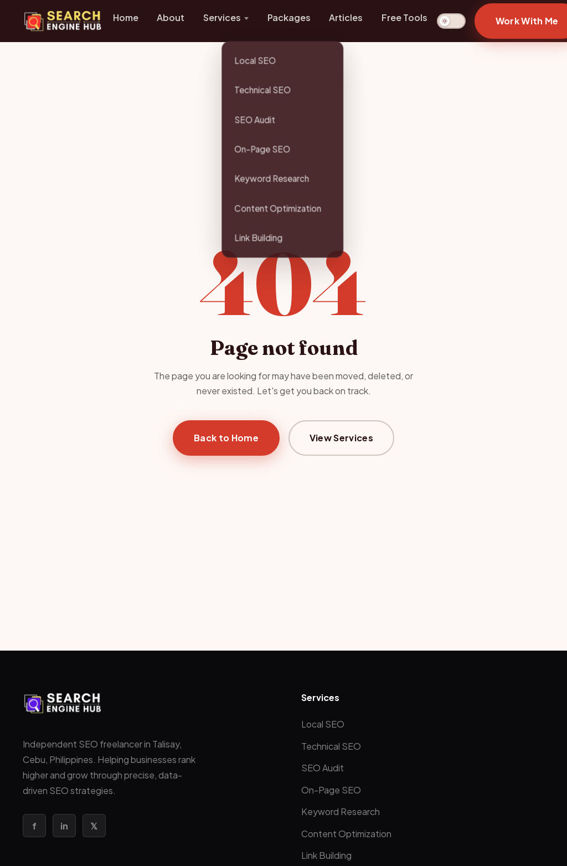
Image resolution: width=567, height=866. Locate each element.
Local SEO (322, 724)
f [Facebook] (34, 826)
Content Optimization (346, 833)
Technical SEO (331, 746)
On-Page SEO (331, 790)
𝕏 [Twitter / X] (93, 826)
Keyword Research (340, 811)
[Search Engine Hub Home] (63, 21)
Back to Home (226, 438)
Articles (346, 17)
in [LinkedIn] (64, 826)
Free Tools (404, 17)
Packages (289, 17)
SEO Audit (322, 768)
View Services (341, 438)
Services (222, 17)
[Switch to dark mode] (451, 21)
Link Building (326, 855)
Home (125, 17)
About (170, 17)
